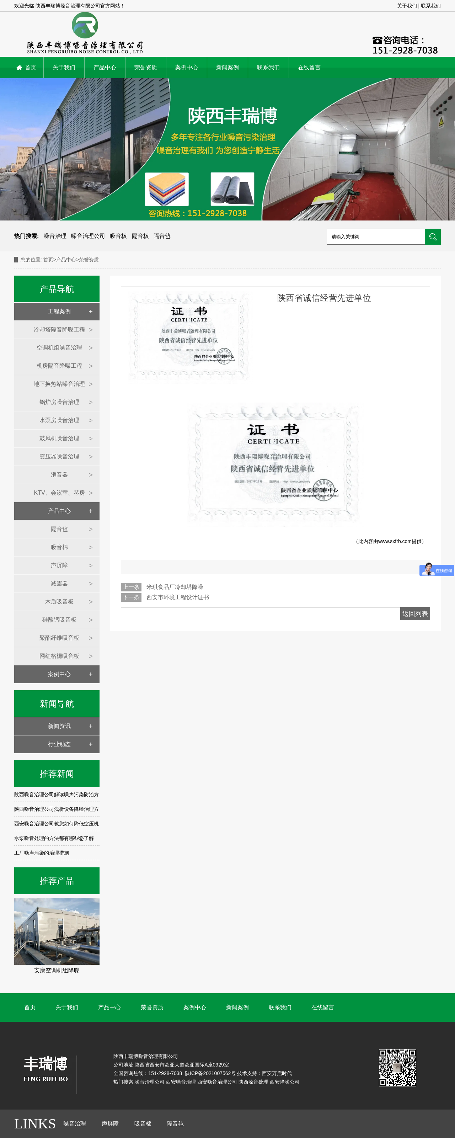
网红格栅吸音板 (59, 656)
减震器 (59, 583)
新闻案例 (227, 67)
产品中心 (104, 67)
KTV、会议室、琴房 (59, 493)
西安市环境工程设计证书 (177, 597)
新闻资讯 (59, 726)
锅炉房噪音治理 (59, 402)
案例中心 (186, 67)
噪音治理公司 (88, 236)
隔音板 (140, 236)
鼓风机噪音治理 (59, 438)
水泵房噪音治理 (59, 420)
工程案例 (59, 311)
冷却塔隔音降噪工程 (59, 329)
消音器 (59, 475)
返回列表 (415, 613)
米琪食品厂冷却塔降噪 (174, 587)
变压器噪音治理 (59, 456)
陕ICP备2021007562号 (209, 1073)
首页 (30, 67)
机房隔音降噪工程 (59, 366)
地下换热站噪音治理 (59, 384)
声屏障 (59, 565)
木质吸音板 (59, 602)
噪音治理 (55, 236)
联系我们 (431, 6)
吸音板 (118, 236)
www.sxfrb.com (395, 541)
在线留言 (309, 67)
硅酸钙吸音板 (59, 620)
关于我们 (407, 6)
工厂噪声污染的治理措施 (41, 853)
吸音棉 (59, 547)
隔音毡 (162, 236)
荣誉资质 (145, 67)
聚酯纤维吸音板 (59, 638)
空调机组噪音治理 (59, 348)
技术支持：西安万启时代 (264, 1073)
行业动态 (59, 744)
